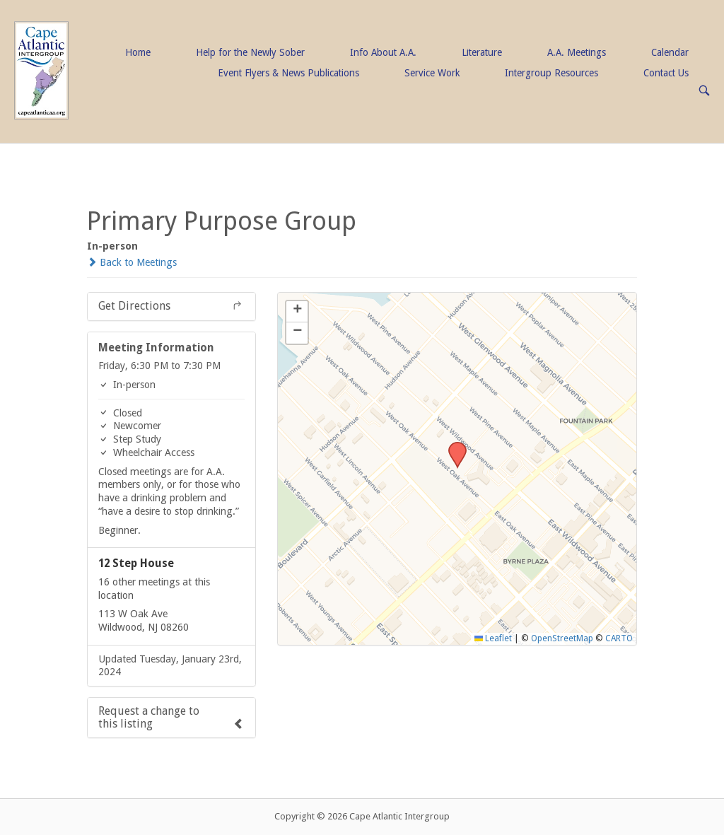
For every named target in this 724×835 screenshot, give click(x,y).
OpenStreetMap (562, 638)
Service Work (432, 72)
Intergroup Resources (551, 72)
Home (138, 52)
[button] (452, 446)
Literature (482, 52)
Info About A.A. (383, 52)
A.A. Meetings (576, 52)
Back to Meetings (132, 262)
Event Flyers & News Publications (288, 72)
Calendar (670, 52)
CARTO (619, 638)
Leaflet (493, 638)
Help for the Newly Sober (250, 52)
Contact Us (666, 72)
